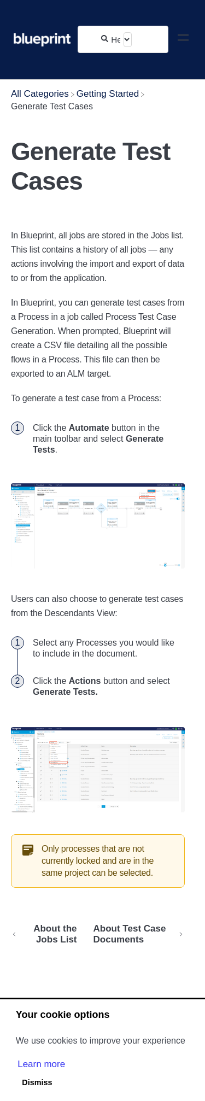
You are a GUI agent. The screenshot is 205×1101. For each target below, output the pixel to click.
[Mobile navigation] (183, 39)
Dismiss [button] (37, 1082)
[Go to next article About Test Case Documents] (135, 934)
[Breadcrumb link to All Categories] (40, 94)
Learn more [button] (41, 1064)
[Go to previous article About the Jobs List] (48, 934)
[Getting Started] (108, 94)
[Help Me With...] (115, 39)
